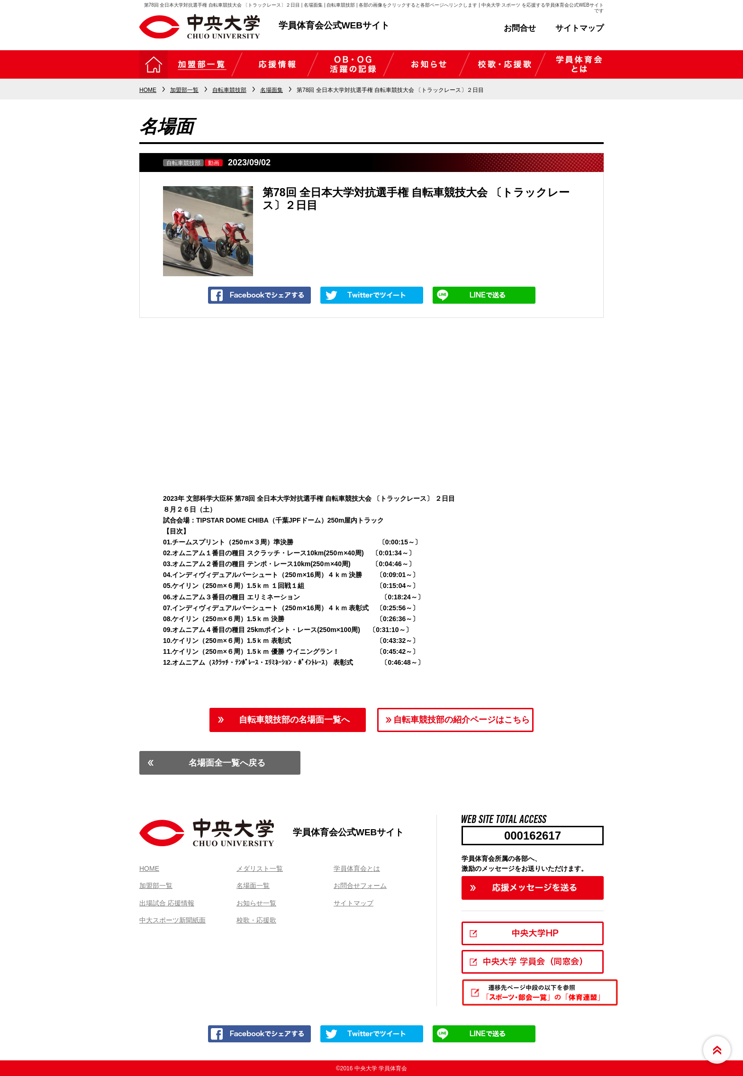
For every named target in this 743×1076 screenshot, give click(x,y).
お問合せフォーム (360, 885)
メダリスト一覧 (259, 868)
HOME (149, 868)
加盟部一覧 (155, 885)
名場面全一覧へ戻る (227, 763)
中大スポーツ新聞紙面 (172, 920)
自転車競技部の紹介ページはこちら (461, 719)
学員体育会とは (357, 868)
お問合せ (520, 28)
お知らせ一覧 (256, 903)
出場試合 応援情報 (166, 903)
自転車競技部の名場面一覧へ (294, 719)
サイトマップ (579, 28)
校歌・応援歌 (256, 920)
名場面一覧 (253, 885)
